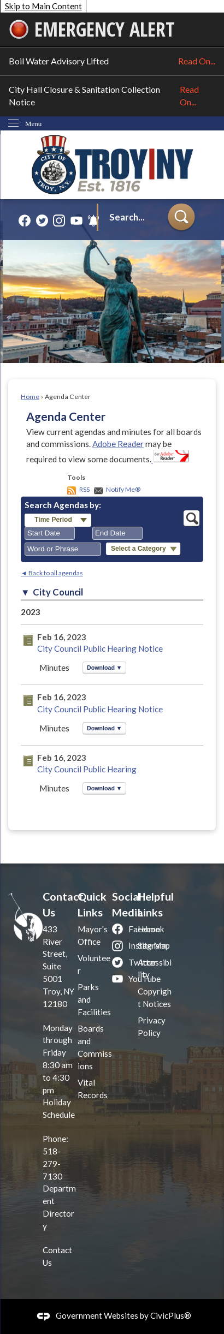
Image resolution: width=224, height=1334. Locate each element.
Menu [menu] (33, 124)
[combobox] (50, 533)
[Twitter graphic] (42, 220)
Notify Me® (123, 489)
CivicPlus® (170, 1315)
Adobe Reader (118, 444)
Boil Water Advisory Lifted (112, 61)
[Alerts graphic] (93, 220)
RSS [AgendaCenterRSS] (84, 489)
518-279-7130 (52, 1163)
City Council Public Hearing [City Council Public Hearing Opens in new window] (87, 769)
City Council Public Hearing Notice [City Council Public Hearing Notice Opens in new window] (100, 648)
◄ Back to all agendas (52, 573)
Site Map (154, 945)
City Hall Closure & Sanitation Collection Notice (112, 96)
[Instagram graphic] (59, 220)
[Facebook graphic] (25, 220)
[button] (181, 217)
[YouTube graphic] (76, 220)
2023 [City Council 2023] (30, 612)
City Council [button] (58, 592)
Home (30, 396)
